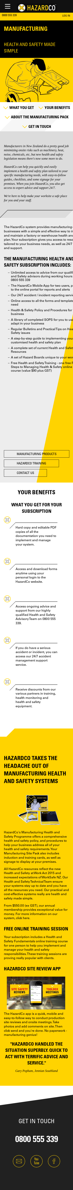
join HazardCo (39, 183)
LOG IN (66, 15)
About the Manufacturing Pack (40, 117)
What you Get (21, 107)
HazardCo (10, 166)
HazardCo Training (31, 463)
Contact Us (25, 473)
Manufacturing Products (36, 454)
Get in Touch (39, 126)
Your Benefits (57, 107)
